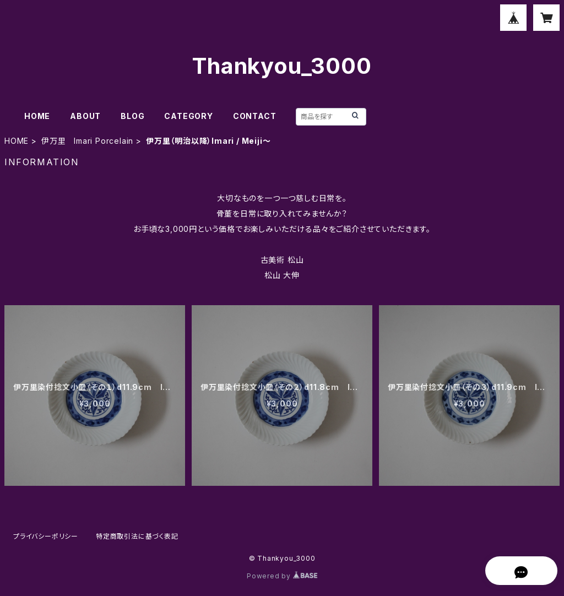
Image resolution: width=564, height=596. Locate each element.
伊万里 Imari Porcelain (87, 140)
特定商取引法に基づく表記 (137, 536)
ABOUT (85, 116)
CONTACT (254, 116)
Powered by (282, 576)
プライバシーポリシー (45, 536)
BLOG (132, 116)
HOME (37, 116)
